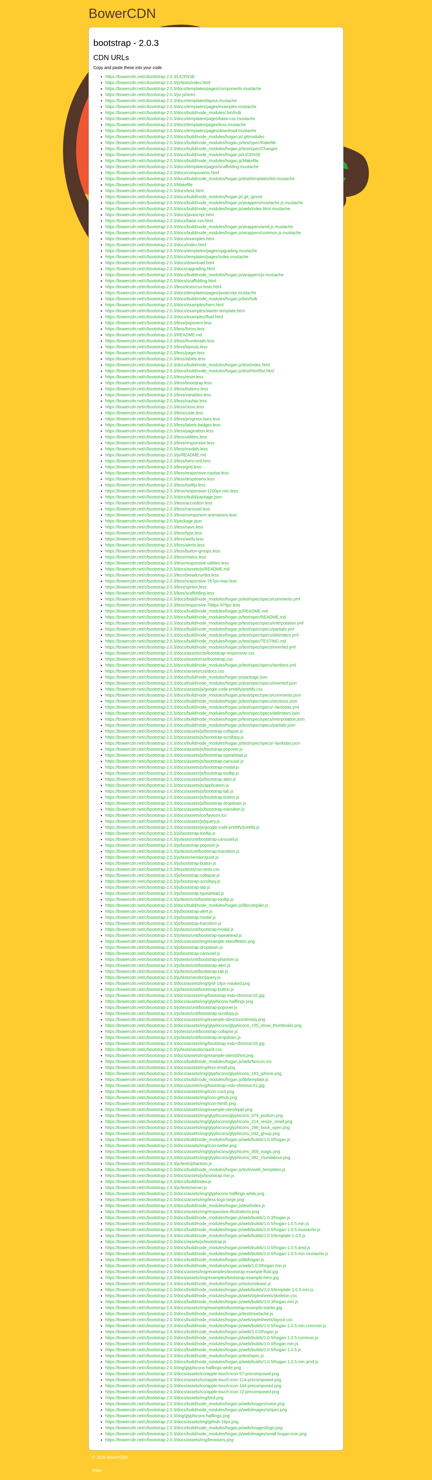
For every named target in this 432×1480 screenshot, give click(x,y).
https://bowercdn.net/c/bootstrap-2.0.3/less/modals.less (156, 448)
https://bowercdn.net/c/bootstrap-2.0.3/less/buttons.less (156, 388)
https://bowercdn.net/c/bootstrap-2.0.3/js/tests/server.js (156, 1187)
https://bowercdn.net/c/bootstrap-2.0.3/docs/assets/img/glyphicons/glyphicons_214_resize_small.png (198, 1121)
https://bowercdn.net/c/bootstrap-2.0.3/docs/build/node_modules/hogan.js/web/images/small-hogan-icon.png (206, 1433)
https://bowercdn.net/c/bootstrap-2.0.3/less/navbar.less (156, 400)
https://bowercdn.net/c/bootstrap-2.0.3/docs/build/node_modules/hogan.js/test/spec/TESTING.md (195, 641)
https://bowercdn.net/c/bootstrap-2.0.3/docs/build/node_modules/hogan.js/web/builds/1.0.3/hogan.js (197, 1217)
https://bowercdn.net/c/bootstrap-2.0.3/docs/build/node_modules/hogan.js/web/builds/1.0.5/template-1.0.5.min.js (209, 1289)
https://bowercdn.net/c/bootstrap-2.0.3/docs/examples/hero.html (164, 304)
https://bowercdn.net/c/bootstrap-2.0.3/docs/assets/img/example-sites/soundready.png (185, 1019)
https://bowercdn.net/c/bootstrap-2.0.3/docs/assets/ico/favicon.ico (166, 815)
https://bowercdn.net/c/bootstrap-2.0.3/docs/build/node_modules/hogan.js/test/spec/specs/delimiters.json (202, 713)
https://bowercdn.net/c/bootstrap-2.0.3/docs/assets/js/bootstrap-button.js (172, 797)
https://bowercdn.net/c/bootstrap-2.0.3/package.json (153, 521)
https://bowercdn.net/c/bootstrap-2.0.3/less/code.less (154, 412)
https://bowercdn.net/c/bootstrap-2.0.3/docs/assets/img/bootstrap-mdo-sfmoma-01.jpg (185, 1085)
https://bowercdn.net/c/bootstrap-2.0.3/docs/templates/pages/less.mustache (175, 124)
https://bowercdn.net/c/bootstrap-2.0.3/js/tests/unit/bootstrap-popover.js (171, 1007)
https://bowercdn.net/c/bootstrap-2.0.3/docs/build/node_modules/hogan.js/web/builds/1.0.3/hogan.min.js (201, 1301)
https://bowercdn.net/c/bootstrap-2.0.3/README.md (153, 334)
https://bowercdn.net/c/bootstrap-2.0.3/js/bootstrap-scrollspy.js (162, 881)
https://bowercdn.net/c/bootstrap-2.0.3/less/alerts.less (155, 545)
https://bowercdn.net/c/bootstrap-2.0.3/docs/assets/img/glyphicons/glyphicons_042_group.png (192, 1133)
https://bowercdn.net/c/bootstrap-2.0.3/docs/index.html (155, 244)
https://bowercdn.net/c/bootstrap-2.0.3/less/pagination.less (159, 430)
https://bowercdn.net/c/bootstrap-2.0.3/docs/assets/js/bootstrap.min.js (169, 1175)
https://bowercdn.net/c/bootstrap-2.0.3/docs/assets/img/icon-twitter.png (170, 1145)
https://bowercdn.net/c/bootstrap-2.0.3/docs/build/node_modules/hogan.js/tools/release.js (188, 1283)
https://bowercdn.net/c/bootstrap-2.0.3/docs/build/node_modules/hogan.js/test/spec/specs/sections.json (201, 701)
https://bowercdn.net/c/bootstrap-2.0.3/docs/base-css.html (159, 220)
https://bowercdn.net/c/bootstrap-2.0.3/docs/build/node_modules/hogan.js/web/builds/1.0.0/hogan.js (197, 1139)
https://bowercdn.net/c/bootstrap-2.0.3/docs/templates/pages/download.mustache (180, 130)
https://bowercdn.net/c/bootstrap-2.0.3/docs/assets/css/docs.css (164, 671)
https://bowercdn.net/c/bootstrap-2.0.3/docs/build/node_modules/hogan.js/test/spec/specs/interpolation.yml (204, 623)
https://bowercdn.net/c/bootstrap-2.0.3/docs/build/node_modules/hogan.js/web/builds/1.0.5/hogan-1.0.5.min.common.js (215, 1325)
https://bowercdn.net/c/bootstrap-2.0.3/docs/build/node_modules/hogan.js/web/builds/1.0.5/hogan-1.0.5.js (203, 1349)
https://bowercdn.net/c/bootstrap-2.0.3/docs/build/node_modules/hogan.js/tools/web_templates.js (195, 1169)
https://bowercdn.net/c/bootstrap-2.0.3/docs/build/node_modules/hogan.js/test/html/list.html (189, 370)
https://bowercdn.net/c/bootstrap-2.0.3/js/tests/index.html (157, 82)
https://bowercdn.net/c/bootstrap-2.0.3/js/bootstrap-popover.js (162, 845)
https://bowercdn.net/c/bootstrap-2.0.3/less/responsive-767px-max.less (171, 581)
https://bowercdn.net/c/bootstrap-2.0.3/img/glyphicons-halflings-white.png (173, 1367)
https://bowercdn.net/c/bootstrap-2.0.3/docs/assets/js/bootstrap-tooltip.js (172, 773)
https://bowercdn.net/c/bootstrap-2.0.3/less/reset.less (154, 376)
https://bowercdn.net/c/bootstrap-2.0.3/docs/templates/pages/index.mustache (176, 256)
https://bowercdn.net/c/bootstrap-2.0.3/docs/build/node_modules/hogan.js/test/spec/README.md (195, 617)
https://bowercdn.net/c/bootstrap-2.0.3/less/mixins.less (155, 557)
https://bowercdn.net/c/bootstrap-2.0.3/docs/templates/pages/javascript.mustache (180, 292)
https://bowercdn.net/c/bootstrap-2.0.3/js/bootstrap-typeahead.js (164, 893)
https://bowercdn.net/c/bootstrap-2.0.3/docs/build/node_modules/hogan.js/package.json (186, 677)
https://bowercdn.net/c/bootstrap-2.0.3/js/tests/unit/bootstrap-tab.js (166, 971)
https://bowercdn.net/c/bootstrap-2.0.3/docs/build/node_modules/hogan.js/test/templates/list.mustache (200, 178)
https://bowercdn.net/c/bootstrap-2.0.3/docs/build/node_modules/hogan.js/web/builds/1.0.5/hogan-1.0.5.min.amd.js (211, 1361)
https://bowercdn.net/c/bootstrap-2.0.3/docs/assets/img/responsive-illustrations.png (182, 1211)
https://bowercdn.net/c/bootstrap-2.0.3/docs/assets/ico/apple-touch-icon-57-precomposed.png (192, 1373)
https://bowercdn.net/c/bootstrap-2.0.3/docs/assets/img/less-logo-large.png (174, 1199)
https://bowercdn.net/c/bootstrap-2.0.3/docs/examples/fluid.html (164, 316)
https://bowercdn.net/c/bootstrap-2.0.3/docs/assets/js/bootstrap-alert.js (170, 779)
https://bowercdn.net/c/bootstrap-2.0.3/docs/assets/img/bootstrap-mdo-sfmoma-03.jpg (185, 1043)
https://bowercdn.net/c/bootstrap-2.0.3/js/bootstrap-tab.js (157, 887)
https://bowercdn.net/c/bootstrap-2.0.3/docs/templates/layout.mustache (171, 100)
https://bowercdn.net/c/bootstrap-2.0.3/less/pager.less (155, 352)
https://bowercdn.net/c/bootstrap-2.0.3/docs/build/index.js (158, 1181)
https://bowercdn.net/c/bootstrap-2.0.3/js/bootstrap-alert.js (158, 911)
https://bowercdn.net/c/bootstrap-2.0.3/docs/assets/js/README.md (167, 569)
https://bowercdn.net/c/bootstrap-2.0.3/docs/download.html (159, 262)
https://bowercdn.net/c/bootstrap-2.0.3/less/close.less (154, 406)
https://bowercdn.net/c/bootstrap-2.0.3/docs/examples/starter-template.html (175, 310)
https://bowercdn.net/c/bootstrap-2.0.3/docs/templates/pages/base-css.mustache (180, 118)
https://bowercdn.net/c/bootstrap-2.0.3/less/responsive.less (159, 442)
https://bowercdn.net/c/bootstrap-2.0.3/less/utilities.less (156, 436)
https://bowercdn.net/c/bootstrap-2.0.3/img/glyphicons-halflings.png (167, 1415)
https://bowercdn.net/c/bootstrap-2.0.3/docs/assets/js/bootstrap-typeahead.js (176, 755)
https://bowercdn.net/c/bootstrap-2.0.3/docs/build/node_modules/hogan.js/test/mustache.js (189, 1313)
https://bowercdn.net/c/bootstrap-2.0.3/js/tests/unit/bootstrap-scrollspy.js (171, 1013)
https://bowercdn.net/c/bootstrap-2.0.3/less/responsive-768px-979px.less (172, 605)
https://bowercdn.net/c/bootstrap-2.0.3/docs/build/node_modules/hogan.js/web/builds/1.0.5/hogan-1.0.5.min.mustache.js (216, 1253)
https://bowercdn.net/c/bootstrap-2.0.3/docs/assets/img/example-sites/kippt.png (178, 1109)
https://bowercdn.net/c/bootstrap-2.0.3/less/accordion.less (158, 503)
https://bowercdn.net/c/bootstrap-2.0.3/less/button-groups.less (162, 551)
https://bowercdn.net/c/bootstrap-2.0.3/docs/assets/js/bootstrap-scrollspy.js (174, 737)
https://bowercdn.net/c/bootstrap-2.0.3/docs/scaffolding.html (160, 280)
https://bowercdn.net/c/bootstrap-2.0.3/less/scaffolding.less (159, 593)
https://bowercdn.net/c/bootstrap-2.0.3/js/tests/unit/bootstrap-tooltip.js (169, 899)
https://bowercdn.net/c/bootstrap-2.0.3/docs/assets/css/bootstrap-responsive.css (179, 653)
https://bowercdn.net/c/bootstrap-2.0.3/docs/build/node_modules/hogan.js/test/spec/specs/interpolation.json (205, 719)
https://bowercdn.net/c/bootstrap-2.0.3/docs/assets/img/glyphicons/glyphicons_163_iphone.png (193, 1073)
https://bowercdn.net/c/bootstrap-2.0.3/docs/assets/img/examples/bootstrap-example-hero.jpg (192, 1277)
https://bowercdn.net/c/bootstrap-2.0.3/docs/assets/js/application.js (167, 785)
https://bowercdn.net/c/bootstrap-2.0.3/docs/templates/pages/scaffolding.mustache (181, 166)
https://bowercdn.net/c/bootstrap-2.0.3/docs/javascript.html (159, 214)
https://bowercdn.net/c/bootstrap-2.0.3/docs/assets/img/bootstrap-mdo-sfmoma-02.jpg (185, 995)
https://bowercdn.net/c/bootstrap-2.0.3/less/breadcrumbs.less (162, 575)
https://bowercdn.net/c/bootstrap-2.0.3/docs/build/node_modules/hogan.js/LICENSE (183, 154)
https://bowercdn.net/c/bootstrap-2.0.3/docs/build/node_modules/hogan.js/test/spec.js (184, 1355)
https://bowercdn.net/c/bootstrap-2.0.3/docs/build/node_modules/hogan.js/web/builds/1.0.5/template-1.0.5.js (205, 1235)
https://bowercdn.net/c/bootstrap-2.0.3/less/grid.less (153, 467)
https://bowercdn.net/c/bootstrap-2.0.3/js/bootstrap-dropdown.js (164, 947)
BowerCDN (122, 13)
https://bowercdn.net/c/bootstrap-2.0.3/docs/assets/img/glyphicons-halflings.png (179, 1001)
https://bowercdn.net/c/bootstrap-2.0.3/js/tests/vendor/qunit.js (161, 857)
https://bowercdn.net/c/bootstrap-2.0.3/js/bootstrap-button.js (160, 863)
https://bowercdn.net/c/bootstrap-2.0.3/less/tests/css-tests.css (162, 869)
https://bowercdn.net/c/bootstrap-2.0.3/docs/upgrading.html (160, 268)
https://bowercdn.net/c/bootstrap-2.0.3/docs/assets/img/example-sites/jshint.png (179, 1055)
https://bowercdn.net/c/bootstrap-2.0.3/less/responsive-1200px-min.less (171, 491)
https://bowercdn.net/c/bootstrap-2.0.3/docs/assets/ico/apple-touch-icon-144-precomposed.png (193, 1385)
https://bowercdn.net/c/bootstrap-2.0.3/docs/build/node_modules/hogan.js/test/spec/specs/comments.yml (202, 599)
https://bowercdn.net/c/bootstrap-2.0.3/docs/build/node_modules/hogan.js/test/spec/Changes (191, 148)
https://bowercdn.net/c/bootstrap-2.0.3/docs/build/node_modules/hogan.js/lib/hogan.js (184, 1259)
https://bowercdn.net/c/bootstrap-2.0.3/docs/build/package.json (163, 497)
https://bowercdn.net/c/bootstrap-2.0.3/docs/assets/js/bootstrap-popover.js (174, 749)
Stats (97, 1470)
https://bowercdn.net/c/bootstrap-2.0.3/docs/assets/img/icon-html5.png (170, 1103)
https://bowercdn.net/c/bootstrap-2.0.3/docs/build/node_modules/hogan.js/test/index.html (187, 364)
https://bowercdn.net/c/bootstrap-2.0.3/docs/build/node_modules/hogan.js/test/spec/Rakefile (190, 142)
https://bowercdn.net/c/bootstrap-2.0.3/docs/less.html (154, 190)
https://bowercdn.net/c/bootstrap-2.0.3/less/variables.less (158, 394)
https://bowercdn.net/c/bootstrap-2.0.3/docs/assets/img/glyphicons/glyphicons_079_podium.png (194, 1115)
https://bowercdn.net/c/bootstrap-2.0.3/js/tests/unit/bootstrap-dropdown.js (173, 1037)
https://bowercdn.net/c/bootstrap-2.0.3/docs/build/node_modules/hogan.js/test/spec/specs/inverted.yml (200, 647)
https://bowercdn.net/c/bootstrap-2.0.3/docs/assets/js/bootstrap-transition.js (175, 809)
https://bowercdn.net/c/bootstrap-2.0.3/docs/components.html (162, 172)
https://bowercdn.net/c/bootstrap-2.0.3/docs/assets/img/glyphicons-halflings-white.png (184, 1193)
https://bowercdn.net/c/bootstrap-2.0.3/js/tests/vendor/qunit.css (163, 1049)
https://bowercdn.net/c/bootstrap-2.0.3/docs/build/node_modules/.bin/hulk (173, 112)
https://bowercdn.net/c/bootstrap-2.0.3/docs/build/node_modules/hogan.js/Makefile (182, 160)
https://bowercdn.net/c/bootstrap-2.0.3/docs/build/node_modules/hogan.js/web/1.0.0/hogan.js (191, 1331)
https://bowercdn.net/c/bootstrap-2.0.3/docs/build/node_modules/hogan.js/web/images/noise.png (195, 1403)
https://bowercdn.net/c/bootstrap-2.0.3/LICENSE (150, 76)
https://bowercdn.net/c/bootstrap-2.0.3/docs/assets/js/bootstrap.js (165, 1241)
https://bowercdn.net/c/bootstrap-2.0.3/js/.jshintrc (150, 94)
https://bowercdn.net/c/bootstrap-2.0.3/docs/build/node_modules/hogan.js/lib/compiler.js (186, 905)
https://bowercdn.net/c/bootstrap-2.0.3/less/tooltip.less (155, 485)
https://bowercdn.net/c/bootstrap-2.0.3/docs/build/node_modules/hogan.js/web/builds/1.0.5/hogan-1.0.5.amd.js (207, 1247)
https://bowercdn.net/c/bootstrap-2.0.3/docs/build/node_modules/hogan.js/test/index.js (185, 1205)
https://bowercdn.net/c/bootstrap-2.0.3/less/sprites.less (156, 587)
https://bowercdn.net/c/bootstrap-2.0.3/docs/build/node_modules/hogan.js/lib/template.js (186, 1079)
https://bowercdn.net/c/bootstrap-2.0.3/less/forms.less (155, 328)
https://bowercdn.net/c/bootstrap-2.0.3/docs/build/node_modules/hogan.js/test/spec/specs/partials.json (200, 725)
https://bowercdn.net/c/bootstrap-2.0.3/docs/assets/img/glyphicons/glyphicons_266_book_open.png (197, 1127)
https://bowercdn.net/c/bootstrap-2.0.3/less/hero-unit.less (158, 461)
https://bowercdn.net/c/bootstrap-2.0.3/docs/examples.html (159, 238)
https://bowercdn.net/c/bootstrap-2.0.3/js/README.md (155, 454)
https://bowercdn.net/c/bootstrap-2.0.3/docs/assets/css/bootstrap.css (169, 659)
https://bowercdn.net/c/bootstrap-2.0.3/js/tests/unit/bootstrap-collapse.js (171, 1031)
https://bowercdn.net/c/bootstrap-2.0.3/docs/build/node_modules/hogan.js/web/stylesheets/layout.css (198, 1319)
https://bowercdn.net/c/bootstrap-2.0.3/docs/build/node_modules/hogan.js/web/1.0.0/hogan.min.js (195, 1265)
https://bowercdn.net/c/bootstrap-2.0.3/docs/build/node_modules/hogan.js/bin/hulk (181, 298)
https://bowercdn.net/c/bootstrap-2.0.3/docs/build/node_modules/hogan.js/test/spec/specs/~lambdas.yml (202, 707)
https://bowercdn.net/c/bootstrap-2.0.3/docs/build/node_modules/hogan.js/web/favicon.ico (188, 1061)
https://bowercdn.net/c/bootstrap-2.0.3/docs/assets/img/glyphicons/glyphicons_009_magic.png (192, 1151)
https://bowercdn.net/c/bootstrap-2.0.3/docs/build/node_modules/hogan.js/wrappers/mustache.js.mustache (204, 202)
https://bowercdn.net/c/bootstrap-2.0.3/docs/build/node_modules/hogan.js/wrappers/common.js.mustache (203, 232)
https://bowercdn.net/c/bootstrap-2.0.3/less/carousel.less (157, 509)
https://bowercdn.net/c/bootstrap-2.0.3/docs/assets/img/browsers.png (169, 1439)
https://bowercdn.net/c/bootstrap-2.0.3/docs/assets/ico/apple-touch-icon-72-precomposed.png (192, 1391)
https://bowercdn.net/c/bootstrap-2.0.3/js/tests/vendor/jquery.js (162, 977)
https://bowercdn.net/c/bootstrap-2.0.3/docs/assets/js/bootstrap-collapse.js (174, 731)
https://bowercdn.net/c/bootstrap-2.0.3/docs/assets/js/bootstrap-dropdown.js (175, 803)
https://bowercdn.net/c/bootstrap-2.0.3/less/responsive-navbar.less (167, 473)
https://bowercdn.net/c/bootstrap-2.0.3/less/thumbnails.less (159, 340)
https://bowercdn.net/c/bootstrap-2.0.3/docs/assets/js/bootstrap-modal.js (172, 767)
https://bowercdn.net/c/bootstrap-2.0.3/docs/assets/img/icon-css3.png (169, 1091)
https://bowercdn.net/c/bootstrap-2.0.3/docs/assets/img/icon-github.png (171, 1097)
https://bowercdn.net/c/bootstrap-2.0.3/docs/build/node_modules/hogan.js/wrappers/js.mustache (194, 274)
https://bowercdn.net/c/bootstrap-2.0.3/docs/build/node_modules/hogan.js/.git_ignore (183, 196)
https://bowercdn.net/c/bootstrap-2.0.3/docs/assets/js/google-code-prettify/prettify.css (183, 689)
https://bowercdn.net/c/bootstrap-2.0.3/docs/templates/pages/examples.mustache (180, 106)
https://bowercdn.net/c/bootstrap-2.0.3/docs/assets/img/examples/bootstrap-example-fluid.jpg (191, 1271)
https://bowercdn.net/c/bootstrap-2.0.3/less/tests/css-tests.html (163, 286)
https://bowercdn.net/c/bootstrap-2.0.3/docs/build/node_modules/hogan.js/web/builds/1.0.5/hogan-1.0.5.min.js (207, 1223)
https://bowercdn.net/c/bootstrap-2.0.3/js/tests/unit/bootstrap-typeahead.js (173, 935)
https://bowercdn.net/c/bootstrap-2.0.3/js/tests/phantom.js (158, 1163)
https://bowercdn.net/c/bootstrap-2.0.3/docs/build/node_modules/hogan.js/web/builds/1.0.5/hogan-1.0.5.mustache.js (212, 1229)
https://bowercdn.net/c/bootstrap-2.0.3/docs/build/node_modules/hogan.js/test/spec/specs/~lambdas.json (202, 743)
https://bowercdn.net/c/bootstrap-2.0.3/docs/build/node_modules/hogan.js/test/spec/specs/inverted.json (201, 683)
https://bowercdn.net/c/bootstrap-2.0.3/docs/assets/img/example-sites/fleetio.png (180, 941)
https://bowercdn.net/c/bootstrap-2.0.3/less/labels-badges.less (162, 424)
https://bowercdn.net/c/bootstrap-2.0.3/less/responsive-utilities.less (167, 563)
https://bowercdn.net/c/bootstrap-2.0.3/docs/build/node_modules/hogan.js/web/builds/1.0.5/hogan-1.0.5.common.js (211, 1337)
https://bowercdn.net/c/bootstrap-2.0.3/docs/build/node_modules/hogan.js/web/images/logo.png (194, 1427)
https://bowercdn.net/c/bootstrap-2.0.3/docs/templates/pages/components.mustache (183, 88)
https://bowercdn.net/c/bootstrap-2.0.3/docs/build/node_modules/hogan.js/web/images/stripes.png (196, 1409)
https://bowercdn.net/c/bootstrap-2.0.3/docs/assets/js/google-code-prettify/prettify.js (182, 827)
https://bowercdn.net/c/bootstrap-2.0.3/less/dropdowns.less (160, 479)
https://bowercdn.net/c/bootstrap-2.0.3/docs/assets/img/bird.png (164, 1397)
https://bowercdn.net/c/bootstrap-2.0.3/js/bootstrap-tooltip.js (160, 833)
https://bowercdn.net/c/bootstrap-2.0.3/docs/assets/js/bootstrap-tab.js (169, 791)
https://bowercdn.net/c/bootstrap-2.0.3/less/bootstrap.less (158, 382)
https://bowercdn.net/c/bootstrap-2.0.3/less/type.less (153, 533)
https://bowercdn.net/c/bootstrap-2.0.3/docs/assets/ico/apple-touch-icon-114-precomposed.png (193, 1379)
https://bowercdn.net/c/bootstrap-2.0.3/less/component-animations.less (171, 515)
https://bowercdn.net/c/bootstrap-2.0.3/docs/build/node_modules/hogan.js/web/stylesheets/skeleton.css (201, 1295)
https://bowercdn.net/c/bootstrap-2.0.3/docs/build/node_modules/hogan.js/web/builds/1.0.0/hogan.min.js (201, 1343)
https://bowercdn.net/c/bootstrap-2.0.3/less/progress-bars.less (162, 418)
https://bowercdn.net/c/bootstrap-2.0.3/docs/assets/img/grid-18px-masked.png (177, 983)
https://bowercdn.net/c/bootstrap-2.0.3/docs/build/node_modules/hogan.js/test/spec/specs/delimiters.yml (201, 635)
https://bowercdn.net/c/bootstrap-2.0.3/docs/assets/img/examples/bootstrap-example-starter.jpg (193, 1307)
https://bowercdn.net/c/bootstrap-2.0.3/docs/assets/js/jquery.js (162, 821)
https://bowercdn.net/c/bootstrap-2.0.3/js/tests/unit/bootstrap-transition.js (172, 851)
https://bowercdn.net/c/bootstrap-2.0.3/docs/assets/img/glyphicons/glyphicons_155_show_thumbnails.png (203, 1025)
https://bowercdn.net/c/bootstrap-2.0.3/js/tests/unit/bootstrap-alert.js (167, 965)
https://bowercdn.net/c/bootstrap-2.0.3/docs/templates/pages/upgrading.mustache (181, 250)
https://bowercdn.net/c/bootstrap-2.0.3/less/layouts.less (156, 346)
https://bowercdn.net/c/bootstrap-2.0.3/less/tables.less (155, 358)
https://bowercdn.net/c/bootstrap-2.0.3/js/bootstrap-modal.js (160, 917)
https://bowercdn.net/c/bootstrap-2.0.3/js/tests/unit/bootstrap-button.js (169, 989)
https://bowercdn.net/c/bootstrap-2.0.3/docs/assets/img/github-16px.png (171, 1421)
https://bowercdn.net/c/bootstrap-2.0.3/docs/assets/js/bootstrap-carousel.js (174, 761)
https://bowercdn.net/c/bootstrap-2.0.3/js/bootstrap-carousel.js (162, 953)
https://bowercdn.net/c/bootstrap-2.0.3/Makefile (149, 184)
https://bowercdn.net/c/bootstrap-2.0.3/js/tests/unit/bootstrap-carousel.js (171, 839)
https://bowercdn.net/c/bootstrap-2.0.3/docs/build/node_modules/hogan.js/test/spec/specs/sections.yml (200, 665)
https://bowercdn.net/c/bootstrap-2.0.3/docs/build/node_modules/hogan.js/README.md (186, 611)
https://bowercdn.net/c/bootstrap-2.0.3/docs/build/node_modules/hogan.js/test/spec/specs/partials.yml (199, 629)
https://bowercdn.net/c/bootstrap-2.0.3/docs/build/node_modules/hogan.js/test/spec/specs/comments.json (203, 695)
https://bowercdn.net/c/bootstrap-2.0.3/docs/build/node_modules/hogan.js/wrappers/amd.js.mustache (199, 226)
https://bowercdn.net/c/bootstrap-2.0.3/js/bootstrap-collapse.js (162, 875)
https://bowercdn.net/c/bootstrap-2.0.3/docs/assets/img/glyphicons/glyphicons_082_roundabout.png (197, 1157)
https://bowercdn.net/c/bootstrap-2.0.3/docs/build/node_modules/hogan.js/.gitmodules (184, 136)
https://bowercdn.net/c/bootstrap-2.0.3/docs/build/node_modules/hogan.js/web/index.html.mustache (197, 208)
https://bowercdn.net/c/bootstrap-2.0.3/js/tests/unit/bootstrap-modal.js (169, 929)
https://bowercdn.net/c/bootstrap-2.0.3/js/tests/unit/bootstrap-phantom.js (171, 959)
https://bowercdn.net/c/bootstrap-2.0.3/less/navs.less (154, 527)
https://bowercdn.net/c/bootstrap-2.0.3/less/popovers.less (158, 322)
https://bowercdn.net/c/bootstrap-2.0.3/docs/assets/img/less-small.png (170, 1067)
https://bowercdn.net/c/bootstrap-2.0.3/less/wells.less (154, 539)
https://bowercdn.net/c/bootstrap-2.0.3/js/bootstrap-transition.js (163, 923)
